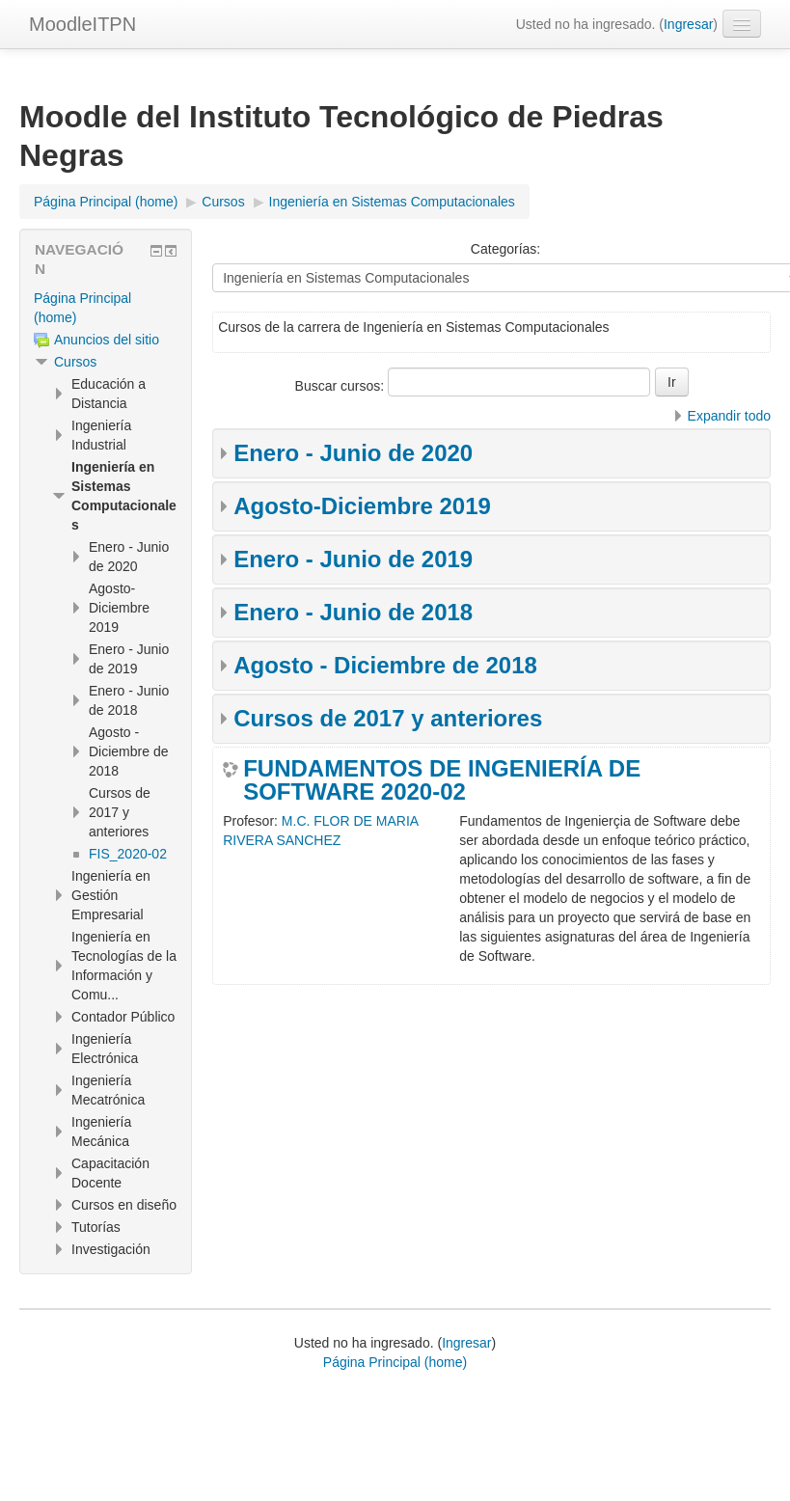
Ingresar (688, 24)
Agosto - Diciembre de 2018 (385, 665)
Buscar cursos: (341, 386)
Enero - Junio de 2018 (353, 612)
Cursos (75, 361)
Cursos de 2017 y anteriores (387, 718)
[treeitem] (105, 307)
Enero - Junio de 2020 (353, 453)
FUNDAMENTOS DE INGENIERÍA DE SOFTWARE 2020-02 (441, 780)
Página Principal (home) (395, 1362)
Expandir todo (729, 415)
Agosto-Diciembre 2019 (362, 506)
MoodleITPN (82, 24)
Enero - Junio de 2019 (353, 559)
